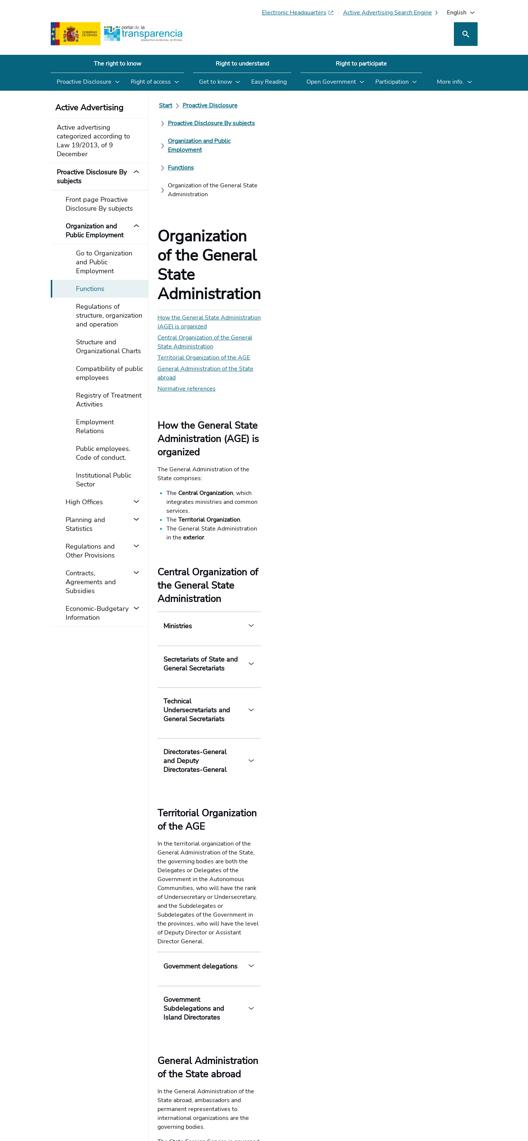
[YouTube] (460, 1075)
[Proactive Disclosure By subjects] (291, 105)
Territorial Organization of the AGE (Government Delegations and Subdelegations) (276, 852)
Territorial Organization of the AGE (203, 230)
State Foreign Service (261, 791)
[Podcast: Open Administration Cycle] (417, 1075)
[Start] (165, 105)
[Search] (466, 34)
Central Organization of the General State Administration (233, 219)
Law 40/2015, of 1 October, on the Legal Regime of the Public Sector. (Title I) (270, 843)
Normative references (186, 252)
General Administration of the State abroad (215, 241)
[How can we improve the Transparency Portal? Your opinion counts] (264, 911)
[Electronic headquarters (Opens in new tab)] (298, 12)
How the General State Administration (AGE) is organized (234, 208)
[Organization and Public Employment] (394, 105)
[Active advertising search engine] (391, 12)
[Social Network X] (385, 1075)
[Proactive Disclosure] (210, 105)
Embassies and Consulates (196, 776)
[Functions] (181, 123)
